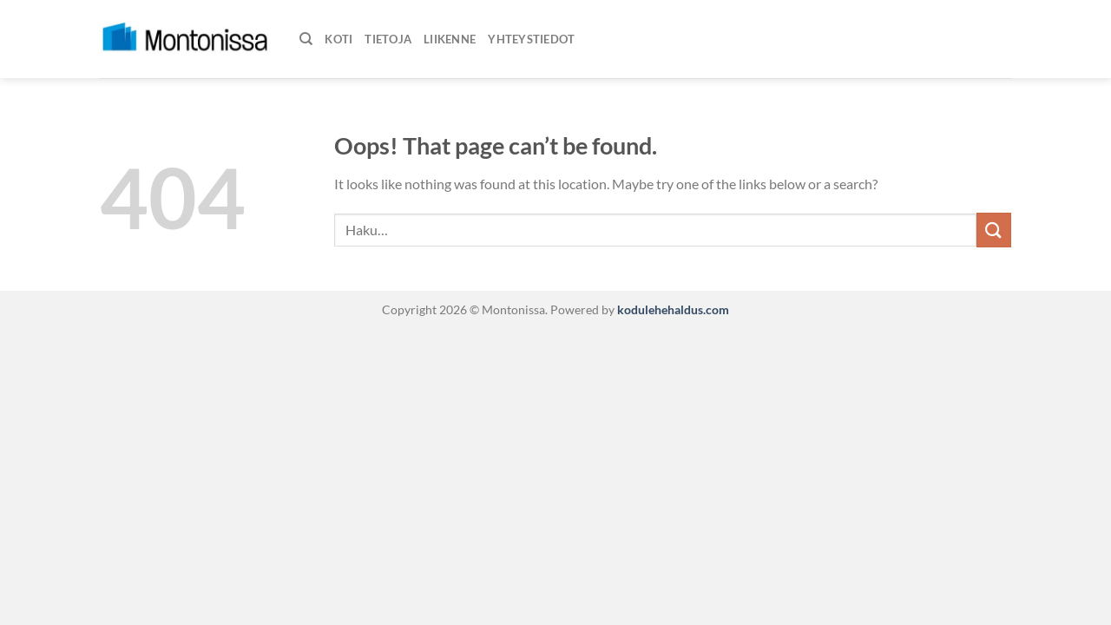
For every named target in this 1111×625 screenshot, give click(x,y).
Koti (338, 39)
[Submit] (993, 230)
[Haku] (305, 39)
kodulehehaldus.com (672, 309)
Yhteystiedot (531, 39)
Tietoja (388, 39)
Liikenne (450, 39)
